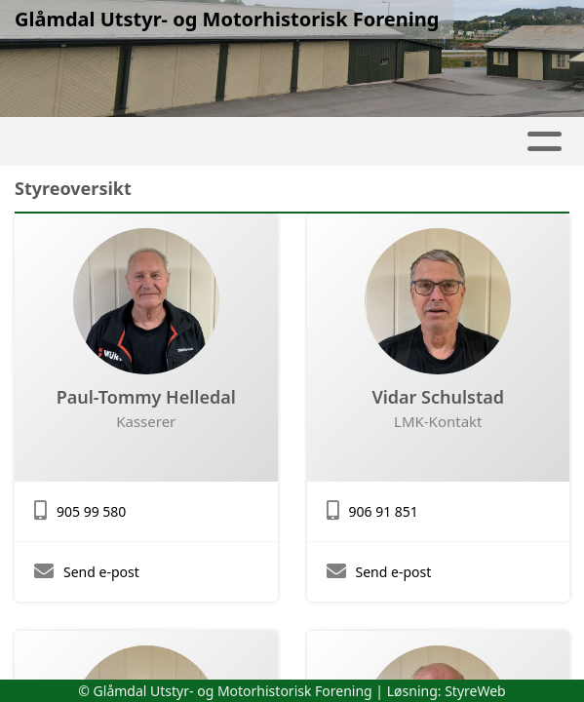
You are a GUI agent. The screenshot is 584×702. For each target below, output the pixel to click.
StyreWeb (475, 691)
